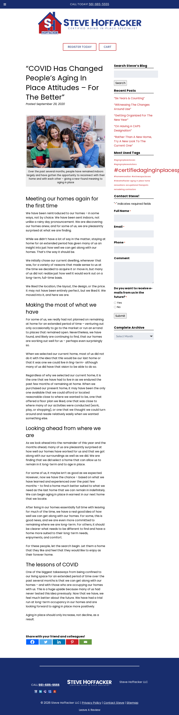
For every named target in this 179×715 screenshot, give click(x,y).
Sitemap (132, 703)
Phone (119, 242)
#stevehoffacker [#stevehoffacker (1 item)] (122, 180)
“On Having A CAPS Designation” (127, 128)
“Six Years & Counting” (129, 98)
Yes (119, 302)
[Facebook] (32, 642)
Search (120, 83)
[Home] (89, 34)
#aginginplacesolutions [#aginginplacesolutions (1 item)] (125, 164)
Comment (122, 258)
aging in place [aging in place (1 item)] (137, 180)
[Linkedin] (59, 642)
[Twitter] (45, 642)
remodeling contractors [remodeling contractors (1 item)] (125, 189)
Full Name (122, 211)
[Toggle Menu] (5, 4)
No (119, 307)
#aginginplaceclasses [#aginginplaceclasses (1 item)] (124, 160)
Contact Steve (114, 703)
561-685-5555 (99, 4)
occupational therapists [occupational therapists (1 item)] (137, 185)
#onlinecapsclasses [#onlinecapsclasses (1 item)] (141, 176)
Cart (107, 47)
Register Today (80, 47)
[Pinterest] (72, 642)
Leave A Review (89, 710)
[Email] (85, 642)
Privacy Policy (91, 703)
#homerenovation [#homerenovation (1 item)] (122, 176)
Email (119, 227)
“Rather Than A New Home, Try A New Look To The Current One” (133, 141)
